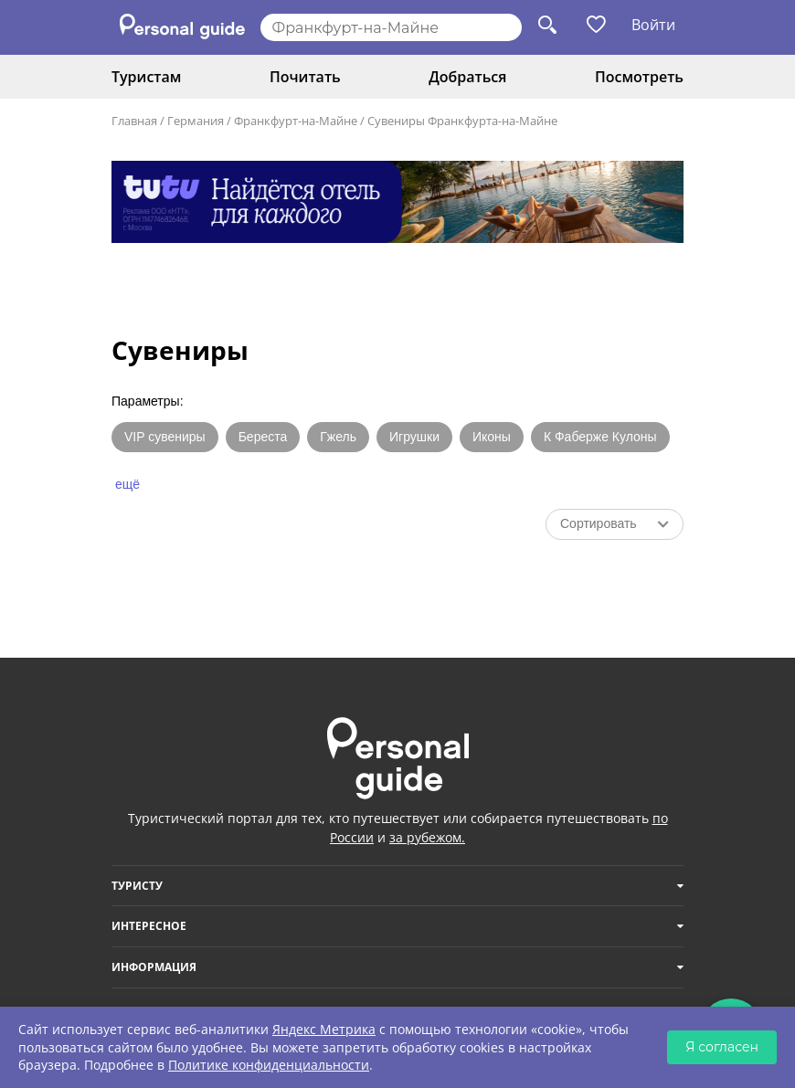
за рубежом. (427, 837)
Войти (653, 25)
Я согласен (721, 1047)
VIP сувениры (165, 436)
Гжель (338, 436)
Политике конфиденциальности (268, 1064)
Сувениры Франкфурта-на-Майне (462, 120)
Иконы (491, 436)
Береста (263, 436)
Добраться (467, 77)
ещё (127, 484)
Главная (134, 120)
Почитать (305, 77)
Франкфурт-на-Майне (295, 120)
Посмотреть (639, 77)
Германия (195, 120)
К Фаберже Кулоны (600, 436)
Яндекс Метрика (324, 1029)
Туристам (146, 77)
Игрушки (414, 436)
